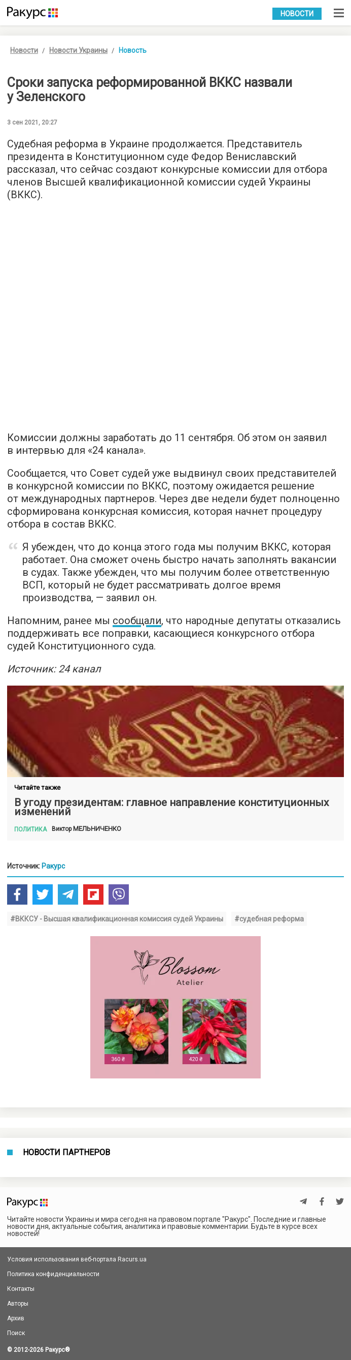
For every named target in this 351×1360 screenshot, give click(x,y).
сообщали (137, 620)
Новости (296, 14)
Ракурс (53, 866)
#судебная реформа (269, 919)
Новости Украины (78, 50)
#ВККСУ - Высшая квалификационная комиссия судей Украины (116, 919)
